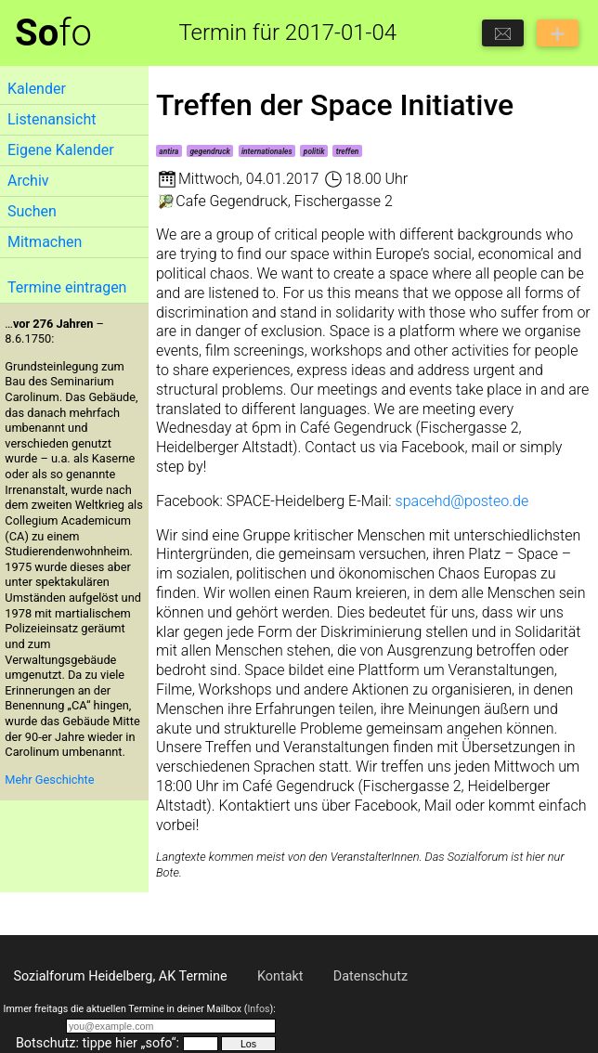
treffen (347, 151)
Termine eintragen (66, 287)
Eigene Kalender (60, 150)
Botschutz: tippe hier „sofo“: (97, 1043)
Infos (258, 1009)
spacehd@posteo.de (462, 501)
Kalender (36, 89)
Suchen (32, 211)
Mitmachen (44, 242)
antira (168, 151)
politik (314, 151)
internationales (266, 151)
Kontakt (280, 976)
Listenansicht (51, 119)
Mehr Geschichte (49, 779)
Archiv (28, 180)
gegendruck (209, 151)
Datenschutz (370, 976)
